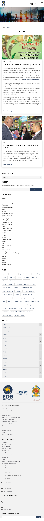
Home (3, 27)
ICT (2, 426)
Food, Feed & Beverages (8, 419)
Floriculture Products (7, 222)
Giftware (4, 232)
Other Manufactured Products (32, 301)
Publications (5, 466)
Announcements (6, 446)
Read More (6, 111)
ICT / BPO (4, 238)
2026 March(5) (6, 331)
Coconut (4, 211)
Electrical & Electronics (7, 434)
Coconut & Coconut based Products (11, 413)
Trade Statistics (6, 468)
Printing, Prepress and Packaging (10, 253)
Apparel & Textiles (6, 415)
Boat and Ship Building (7, 424)
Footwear (4, 226)
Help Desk (4, 442)
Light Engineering (6, 239)
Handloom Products (7, 234)
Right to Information (7, 444)
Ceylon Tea (4, 209)
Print (34, 305)
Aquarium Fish (5, 200)
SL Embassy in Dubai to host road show (20, 146)
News (9, 301)
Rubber (4, 256)
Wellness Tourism (6, 264)
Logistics (4, 241)
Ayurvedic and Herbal (7, 204)
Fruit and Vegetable (7, 228)
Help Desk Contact (8, 509)
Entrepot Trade (5, 221)
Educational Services (7, 215)
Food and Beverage (7, 224)
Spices (3, 260)
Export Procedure (6, 453)
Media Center (5, 457)
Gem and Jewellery (6, 230)
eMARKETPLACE (6, 450)
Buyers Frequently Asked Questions (11, 461)
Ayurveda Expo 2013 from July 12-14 (21, 65)
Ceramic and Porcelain (7, 207)
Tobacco (4, 262)
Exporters (15, 287)
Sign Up (36, 190)
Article (3, 202)
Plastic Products (6, 249)
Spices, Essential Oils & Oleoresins (11, 417)
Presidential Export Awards (9, 463)
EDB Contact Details (7, 448)
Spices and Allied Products (18, 311)
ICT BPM (16, 298)
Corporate (26, 281)
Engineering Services (7, 219)
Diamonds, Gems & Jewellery (9, 421)
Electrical (4, 217)
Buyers (4, 277)
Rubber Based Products (15, 308)
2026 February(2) (6, 327)
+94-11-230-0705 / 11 (8, 482)
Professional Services (7, 255)
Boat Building (5, 205)
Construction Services (7, 213)
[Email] (19, 517)
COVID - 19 (11, 277)
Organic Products (6, 245)
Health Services (6, 236)
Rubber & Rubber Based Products (10, 411)
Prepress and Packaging (24, 305)
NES (3, 243)
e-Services (32, 2)
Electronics (19, 284)
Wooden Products (6, 266)
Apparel (4, 198)
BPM (3, 428)
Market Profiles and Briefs (8, 455)
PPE (3, 247)
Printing (4, 251)
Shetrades (5, 311)
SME (25, 308)
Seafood (4, 258)
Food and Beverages (8, 291)
